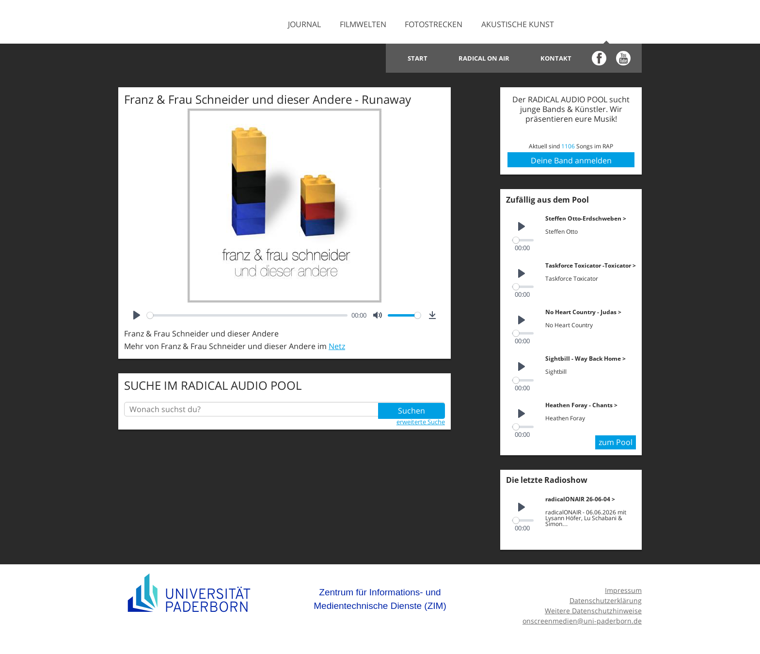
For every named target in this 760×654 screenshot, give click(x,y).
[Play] (136, 315)
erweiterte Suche (420, 421)
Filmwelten (363, 24)
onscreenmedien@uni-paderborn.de (582, 619)
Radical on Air (484, 58)
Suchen (411, 409)
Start (418, 58)
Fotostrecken (433, 24)
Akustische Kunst (517, 24)
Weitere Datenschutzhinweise (593, 609)
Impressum (623, 589)
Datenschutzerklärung (606, 599)
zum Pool (616, 441)
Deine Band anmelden (571, 160)
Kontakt (555, 58)
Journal (304, 24)
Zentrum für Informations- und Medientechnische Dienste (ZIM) (380, 598)
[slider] (247, 315)
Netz (337, 346)
